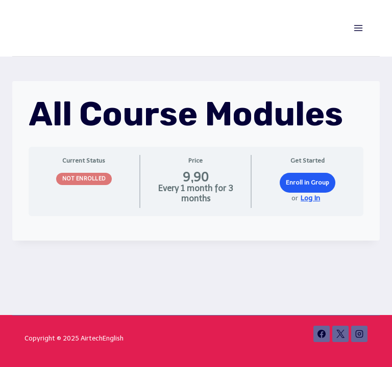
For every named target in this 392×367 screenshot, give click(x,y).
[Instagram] (359, 334)
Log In (310, 198)
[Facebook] (321, 334)
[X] (340, 334)
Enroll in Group (307, 182)
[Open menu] (358, 28)
